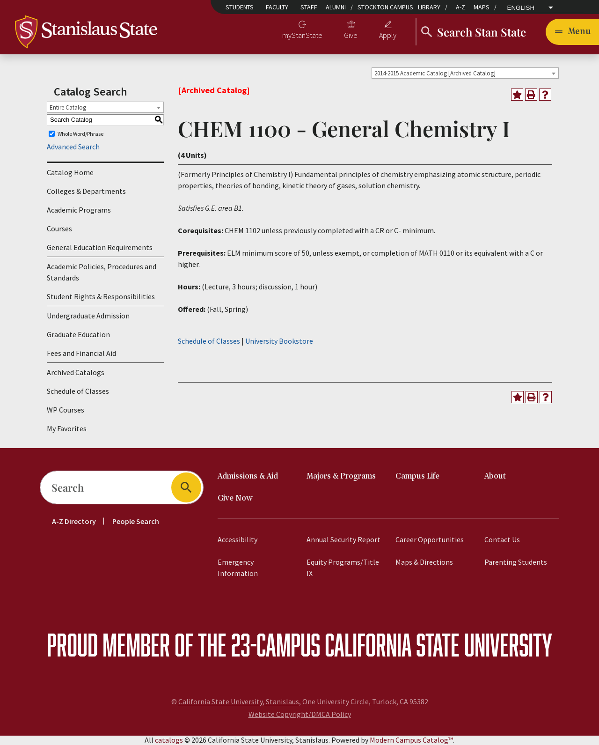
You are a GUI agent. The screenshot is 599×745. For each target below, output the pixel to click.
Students (240, 7)
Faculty (277, 7)
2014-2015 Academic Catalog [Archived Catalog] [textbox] (435, 74)
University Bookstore (279, 341)
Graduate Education (78, 334)
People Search (135, 521)
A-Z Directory (74, 521)
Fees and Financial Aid (81, 353)
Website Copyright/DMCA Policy (299, 714)
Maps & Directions (424, 562)
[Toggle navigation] (572, 32)
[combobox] (465, 73)
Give (351, 35)
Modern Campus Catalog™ (411, 740)
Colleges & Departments (86, 191)
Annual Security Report (343, 540)
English (521, 8)
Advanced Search (73, 147)
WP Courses (65, 410)
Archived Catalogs (75, 372)
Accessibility (237, 540)
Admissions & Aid (248, 476)
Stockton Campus (385, 7)
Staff (308, 7)
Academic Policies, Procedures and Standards (101, 272)
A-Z (460, 7)
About (495, 476)
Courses (59, 229)
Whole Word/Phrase (80, 134)
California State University (438, 645)
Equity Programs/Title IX (343, 568)
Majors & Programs (341, 476)
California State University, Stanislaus (238, 702)
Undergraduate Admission (88, 316)
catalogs (169, 740)
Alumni (336, 7)
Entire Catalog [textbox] (68, 108)
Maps (481, 7)
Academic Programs (79, 210)
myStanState (302, 35)
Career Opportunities (429, 540)
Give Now (235, 498)
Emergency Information (238, 568)
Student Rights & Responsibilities (101, 297)
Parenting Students (515, 562)
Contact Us (502, 540)
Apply (387, 35)
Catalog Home (70, 172)
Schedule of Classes (78, 391)
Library (429, 7)
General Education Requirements (100, 247)
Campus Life (417, 476)
